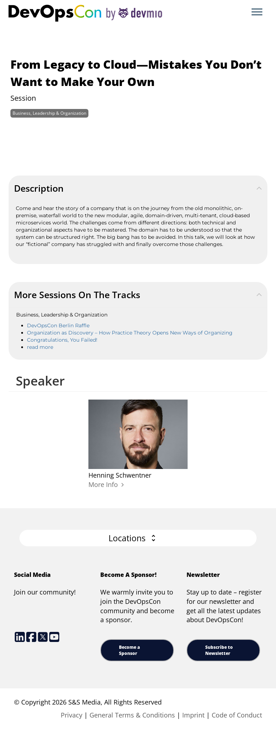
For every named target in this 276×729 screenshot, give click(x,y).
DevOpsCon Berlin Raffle (58, 325)
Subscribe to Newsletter (219, 650)
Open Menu (256, 12)
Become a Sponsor (129, 650)
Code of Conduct (237, 715)
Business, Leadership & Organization (49, 113)
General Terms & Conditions (132, 715)
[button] (138, 538)
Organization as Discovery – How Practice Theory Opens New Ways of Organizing (130, 332)
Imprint (193, 715)
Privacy (71, 715)
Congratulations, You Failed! (62, 340)
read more (40, 347)
